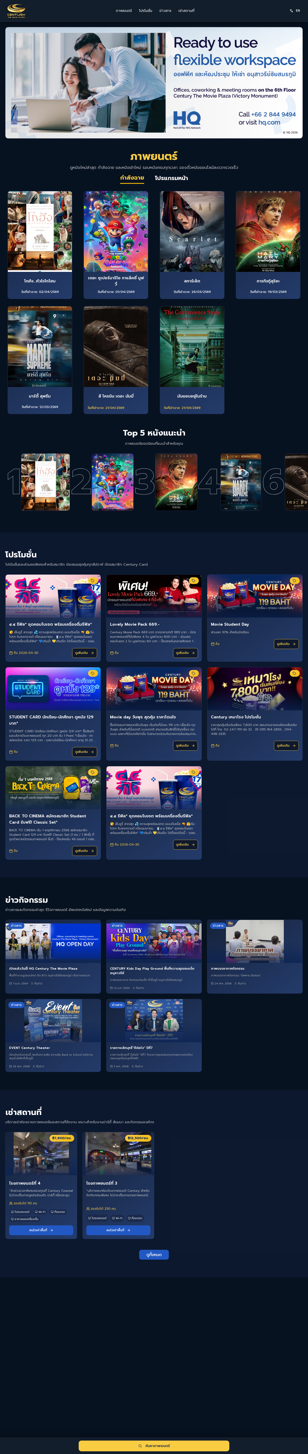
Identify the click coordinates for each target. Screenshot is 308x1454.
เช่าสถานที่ (186, 10)
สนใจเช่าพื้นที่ (41, 1254)
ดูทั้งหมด (154, 1279)
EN (295, 10)
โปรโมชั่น (145, 10)
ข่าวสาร (165, 10)
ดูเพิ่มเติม (84, 677)
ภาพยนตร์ (124, 10)
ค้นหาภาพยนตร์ (154, 1446)
